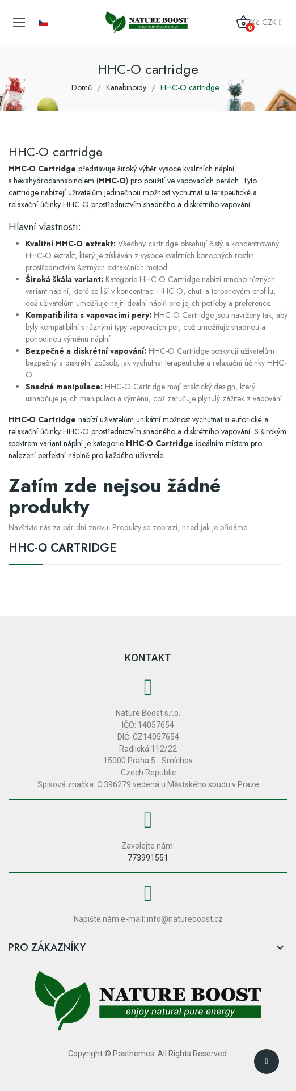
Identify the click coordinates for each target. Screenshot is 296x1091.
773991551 (148, 857)
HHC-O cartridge (62, 549)
